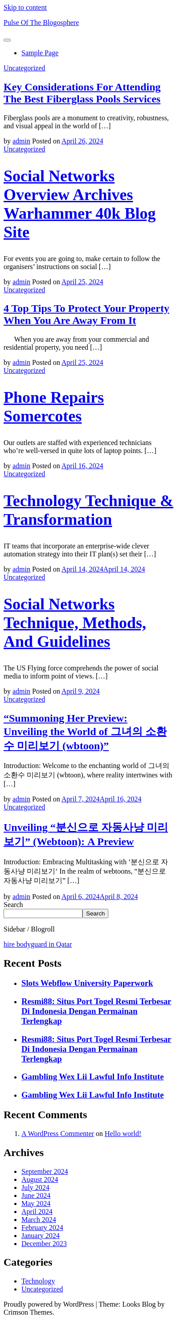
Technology (38, 1281)
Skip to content (25, 7)
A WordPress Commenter (57, 1133)
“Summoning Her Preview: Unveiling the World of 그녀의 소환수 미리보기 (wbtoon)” (85, 732)
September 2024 (44, 1171)
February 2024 (42, 1227)
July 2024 (35, 1187)
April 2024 (37, 1211)
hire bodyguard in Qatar (38, 944)
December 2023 (44, 1243)
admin (21, 141)
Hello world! (123, 1133)
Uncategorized (24, 68)
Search (13, 904)
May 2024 (35, 1203)
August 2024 (39, 1179)
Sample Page (39, 53)
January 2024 (40, 1235)
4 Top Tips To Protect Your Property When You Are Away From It (86, 314)
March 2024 (38, 1219)
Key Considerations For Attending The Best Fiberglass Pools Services (82, 93)
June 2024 (35, 1195)
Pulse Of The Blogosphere (41, 22)
